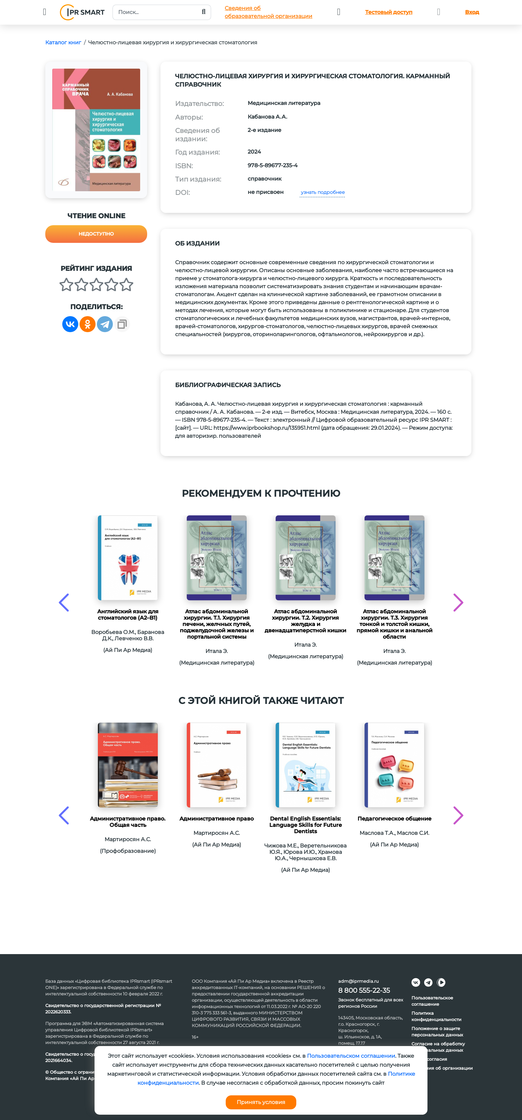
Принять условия (261, 1102)
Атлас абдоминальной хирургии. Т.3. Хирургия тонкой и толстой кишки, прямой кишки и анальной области (394, 624)
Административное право (216, 819)
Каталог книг (63, 42)
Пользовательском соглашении (351, 1056)
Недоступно (96, 234)
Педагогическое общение (394, 819)
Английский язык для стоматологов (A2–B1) (127, 614)
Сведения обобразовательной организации (268, 12)
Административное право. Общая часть (127, 822)
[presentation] (64, 602)
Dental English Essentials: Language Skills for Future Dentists (305, 825)
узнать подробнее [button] (322, 192)
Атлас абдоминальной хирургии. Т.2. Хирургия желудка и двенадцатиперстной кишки (305, 621)
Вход (472, 12)
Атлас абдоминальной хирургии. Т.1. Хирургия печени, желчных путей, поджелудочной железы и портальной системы (217, 624)
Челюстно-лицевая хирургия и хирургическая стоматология (172, 42)
